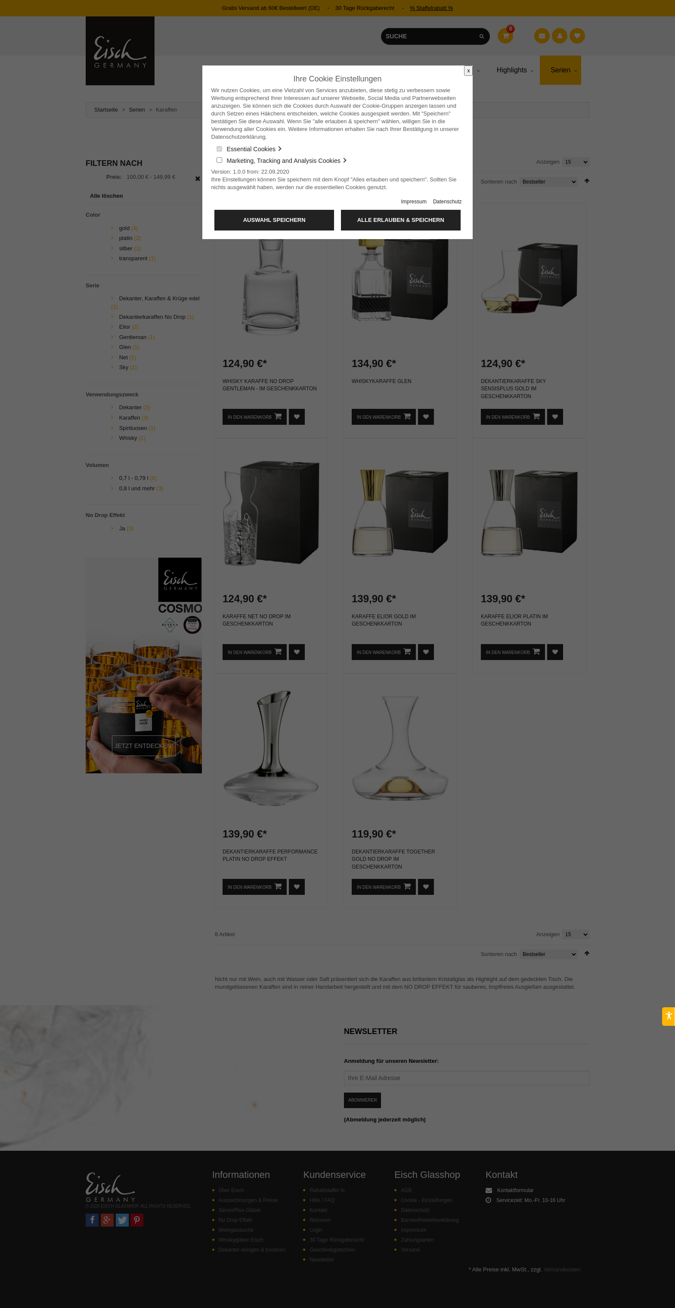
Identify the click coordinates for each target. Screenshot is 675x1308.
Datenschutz (447, 202)
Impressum (414, 202)
